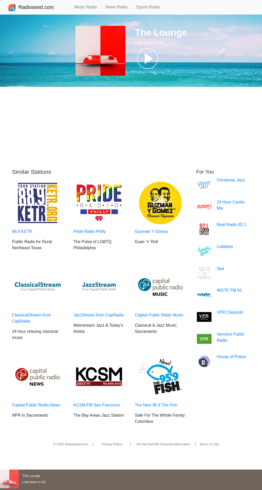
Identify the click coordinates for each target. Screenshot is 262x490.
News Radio (118, 7)
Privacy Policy (112, 444)
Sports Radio (150, 7)
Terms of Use (209, 444)
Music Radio (87, 7)
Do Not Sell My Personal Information (163, 444)
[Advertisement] (131, 128)
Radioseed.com (36, 7)
